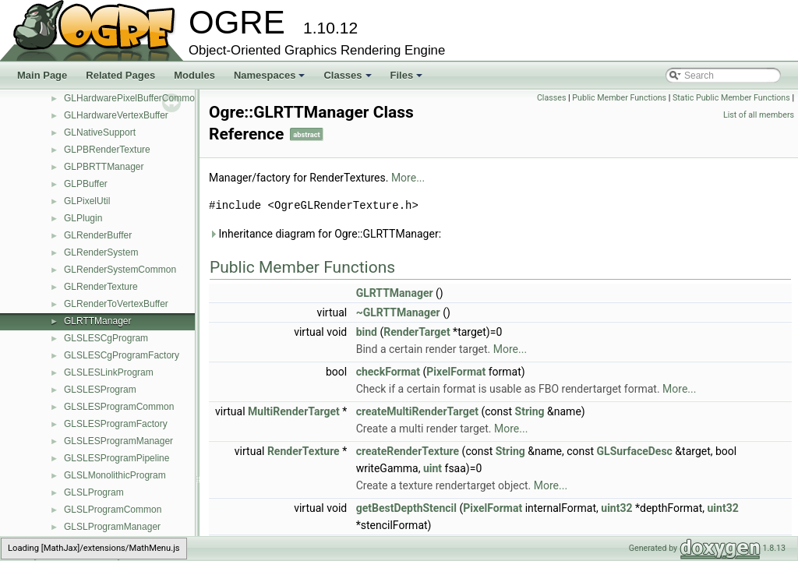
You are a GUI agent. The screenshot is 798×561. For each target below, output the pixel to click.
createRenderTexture (407, 451)
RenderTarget (416, 332)
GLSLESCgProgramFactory (121, 355)
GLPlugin (83, 218)
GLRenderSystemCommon (120, 269)
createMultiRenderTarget (417, 411)
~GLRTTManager (398, 312)
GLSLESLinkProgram (109, 372)
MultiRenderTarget (294, 411)
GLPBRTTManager (104, 166)
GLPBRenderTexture (107, 149)
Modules (194, 75)
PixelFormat (456, 371)
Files (407, 79)
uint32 (616, 508)
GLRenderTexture (101, 286)
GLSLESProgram (100, 389)
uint (432, 468)
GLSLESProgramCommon (119, 406)
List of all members (758, 115)
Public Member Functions (619, 98)
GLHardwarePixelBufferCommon (132, 98)
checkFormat (388, 371)
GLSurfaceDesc (635, 451)
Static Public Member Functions (731, 98)
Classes (348, 79)
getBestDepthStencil (406, 508)
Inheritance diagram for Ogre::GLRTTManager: (325, 234)
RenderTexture (303, 451)
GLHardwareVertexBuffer (116, 115)
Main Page (42, 75)
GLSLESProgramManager (118, 441)
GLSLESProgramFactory (116, 423)
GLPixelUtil (87, 201)
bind (366, 332)
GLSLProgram (94, 492)
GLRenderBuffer (98, 235)
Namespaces (271, 79)
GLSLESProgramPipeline (116, 458)
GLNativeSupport (100, 132)
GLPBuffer (86, 183)
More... (408, 177)
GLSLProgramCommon (112, 509)
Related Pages (120, 75)
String (530, 411)
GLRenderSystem (101, 252)
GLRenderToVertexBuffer (116, 303)
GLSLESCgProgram (106, 338)
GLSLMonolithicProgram (115, 475)
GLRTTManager (97, 321)
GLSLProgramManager (112, 526)
